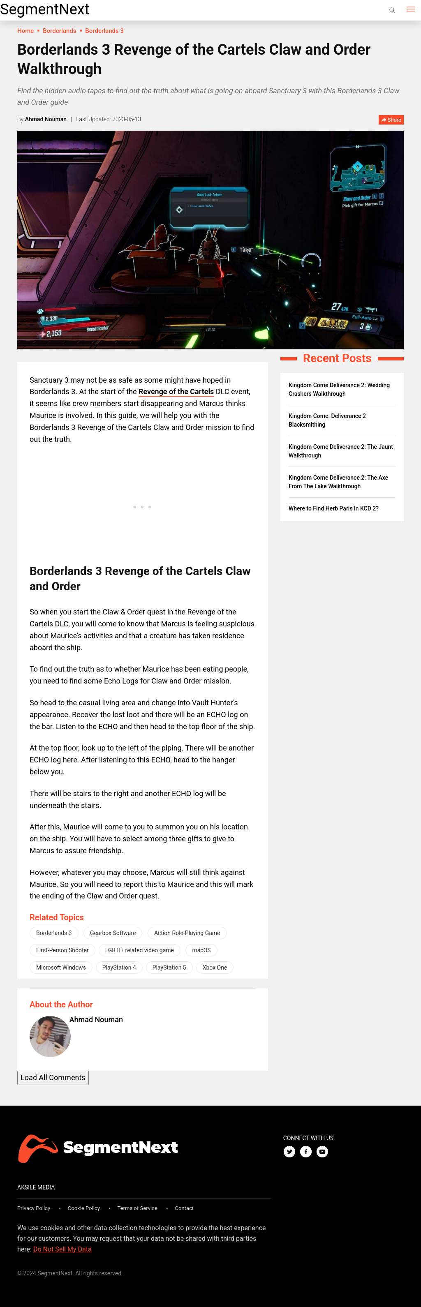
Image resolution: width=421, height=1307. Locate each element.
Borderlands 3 (54, 933)
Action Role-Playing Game (187, 933)
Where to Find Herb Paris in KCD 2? (334, 508)
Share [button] (391, 120)
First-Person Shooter (62, 950)
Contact (184, 1208)
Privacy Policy (33, 1208)
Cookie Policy (84, 1208)
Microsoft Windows (61, 967)
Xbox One (215, 967)
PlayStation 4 (119, 967)
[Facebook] (308, 1152)
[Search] (392, 10)
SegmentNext (44, 9)
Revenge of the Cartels (176, 391)
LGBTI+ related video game (139, 950)
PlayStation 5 (169, 967)
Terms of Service (137, 1208)
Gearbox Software (113, 933)
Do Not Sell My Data (62, 1249)
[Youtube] (324, 1152)
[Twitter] (291, 1152)
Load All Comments (53, 1077)
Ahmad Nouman (46, 119)
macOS (201, 950)
